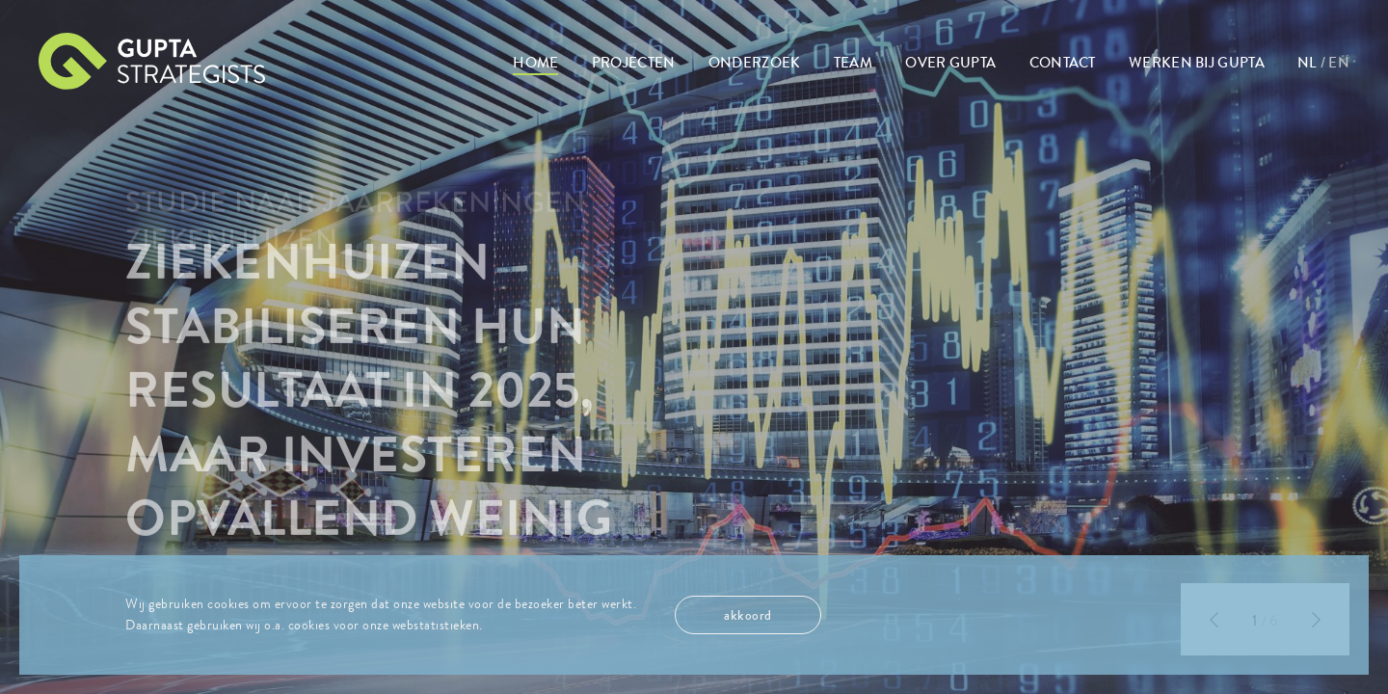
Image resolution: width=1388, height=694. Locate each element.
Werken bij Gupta (1197, 62)
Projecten (634, 62)
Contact (1062, 62)
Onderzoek (754, 62)
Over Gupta (950, 62)
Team (853, 62)
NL (1307, 62)
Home (535, 62)
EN (1338, 62)
